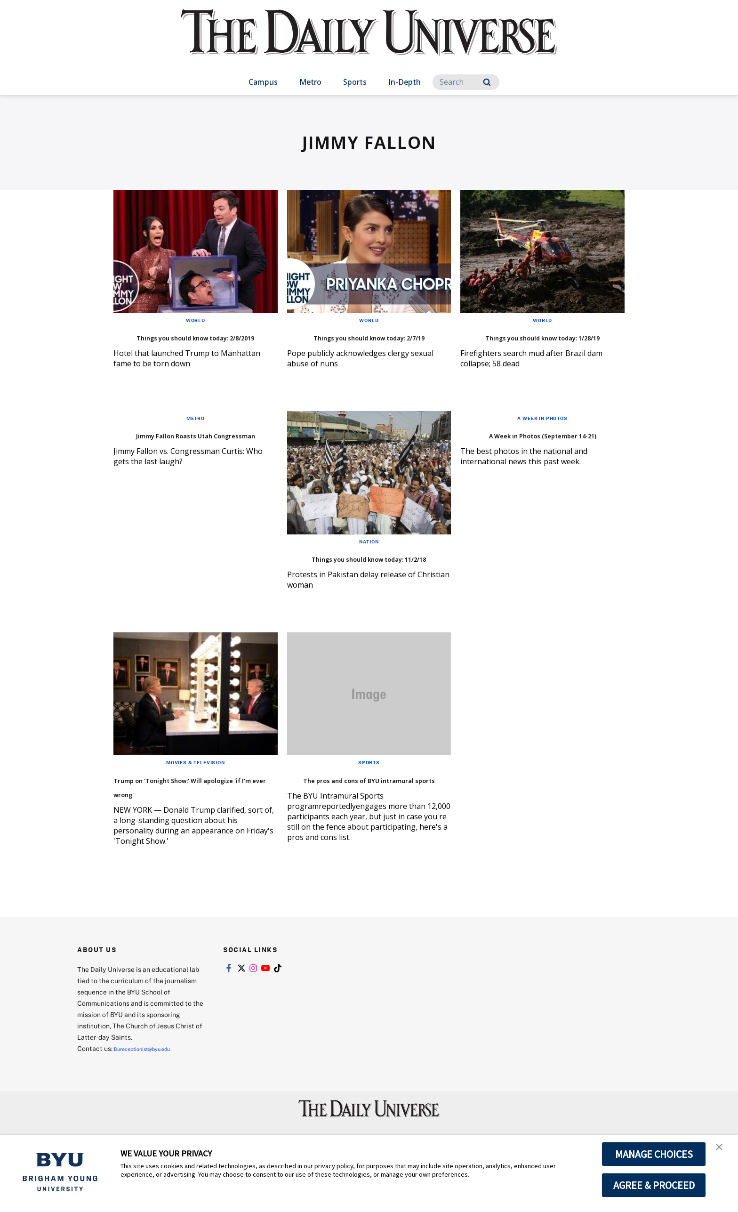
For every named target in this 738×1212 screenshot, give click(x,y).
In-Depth (404, 82)
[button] (722, 1152)
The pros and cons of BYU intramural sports (357, 814)
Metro (310, 82)
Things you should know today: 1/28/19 (527, 343)
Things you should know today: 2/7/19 (354, 343)
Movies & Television (195, 790)
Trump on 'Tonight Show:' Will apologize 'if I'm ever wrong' (184, 821)
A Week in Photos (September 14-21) (542, 455)
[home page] (369, 42)
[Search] (466, 82)
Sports (355, 82)
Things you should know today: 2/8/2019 (180, 343)
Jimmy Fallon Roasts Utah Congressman (183, 455)
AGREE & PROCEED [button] (654, 1185)
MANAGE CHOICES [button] (654, 1154)
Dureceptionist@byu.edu (152, 1091)
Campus (263, 82)
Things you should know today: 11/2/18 (354, 578)
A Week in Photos (542, 431)
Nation (368, 555)
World (195, 319)
